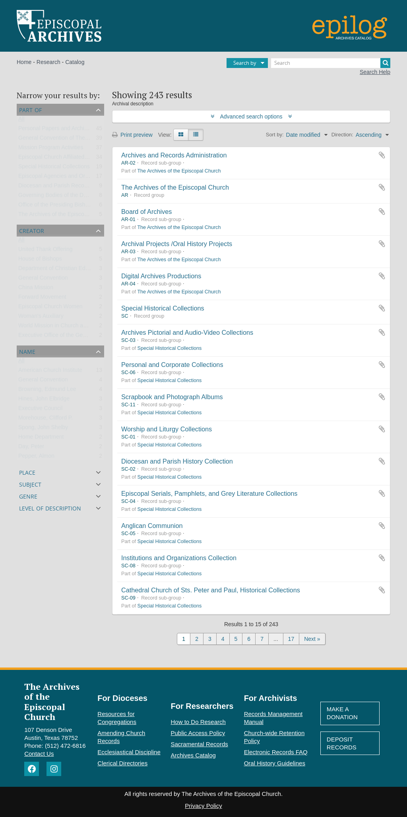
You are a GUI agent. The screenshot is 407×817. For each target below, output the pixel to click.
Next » (312, 639)
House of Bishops (40, 260)
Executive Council (40, 410)
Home (24, 62)
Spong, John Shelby (43, 429)
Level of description (50, 507)
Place (27, 471)
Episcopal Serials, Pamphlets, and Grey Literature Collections (209, 493)
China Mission (35, 289)
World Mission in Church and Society (63, 327)
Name (27, 350)
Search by (244, 62)
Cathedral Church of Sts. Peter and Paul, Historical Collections (210, 590)
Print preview (132, 135)
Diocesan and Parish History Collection (177, 461)
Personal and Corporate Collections (172, 364)
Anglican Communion (151, 525)
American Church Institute (50, 372)
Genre (28, 495)
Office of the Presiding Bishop (54, 206)
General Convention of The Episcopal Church (74, 139)
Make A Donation (342, 713)
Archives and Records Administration (174, 155)
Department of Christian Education (60, 270)
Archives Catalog (193, 755)
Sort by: (275, 135)
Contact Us (39, 753)
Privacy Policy (203, 805)
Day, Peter (31, 448)
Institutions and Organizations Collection (178, 557)
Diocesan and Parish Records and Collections (75, 187)
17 (291, 639)
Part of (30, 109)
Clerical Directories (122, 763)
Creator (31, 230)
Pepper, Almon (36, 457)
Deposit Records (342, 743)
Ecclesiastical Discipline (128, 752)
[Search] (330, 63)
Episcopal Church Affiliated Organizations (69, 158)
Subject (30, 483)
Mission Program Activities (50, 149)
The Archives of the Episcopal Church (64, 216)
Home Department (41, 438)
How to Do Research (198, 721)
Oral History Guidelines (274, 763)
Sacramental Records (199, 744)
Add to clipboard (382, 155)
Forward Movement (42, 298)
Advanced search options (251, 116)
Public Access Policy (198, 733)
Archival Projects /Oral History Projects (176, 243)
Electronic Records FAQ (276, 752)
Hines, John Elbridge (44, 400)
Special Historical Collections (54, 168)
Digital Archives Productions (161, 275)
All (21, 120)
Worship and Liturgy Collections (166, 429)
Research (48, 62)
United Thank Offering (45, 251)
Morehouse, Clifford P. (45, 419)
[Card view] (180, 135)
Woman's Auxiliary (41, 317)
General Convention (43, 279)
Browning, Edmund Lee (47, 391)
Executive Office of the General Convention (71, 337)
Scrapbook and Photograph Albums (172, 396)
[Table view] (196, 135)
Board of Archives (146, 211)
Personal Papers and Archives (55, 130)
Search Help (375, 72)
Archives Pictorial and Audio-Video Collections (187, 332)
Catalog (74, 62)
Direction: (342, 135)
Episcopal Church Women (50, 308)
